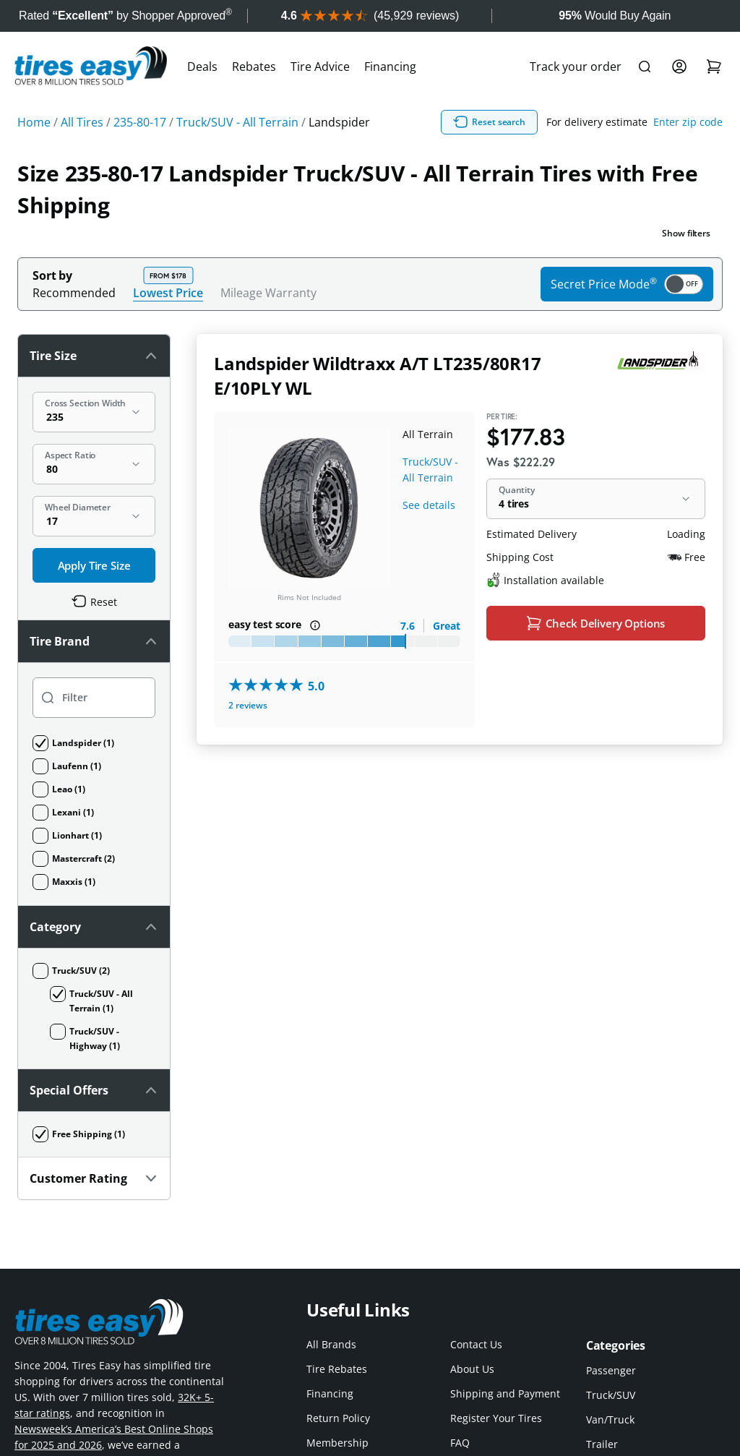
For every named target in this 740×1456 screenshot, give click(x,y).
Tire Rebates (336, 1369)
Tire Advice (320, 66)
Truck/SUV (610, 1395)
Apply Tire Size (94, 565)
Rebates (254, 66)
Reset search (489, 122)
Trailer (602, 1444)
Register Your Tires (496, 1418)
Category (94, 927)
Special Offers (94, 1090)
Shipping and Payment (505, 1393)
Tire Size (94, 356)
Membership (337, 1442)
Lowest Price (168, 292)
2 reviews (247, 705)
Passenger (611, 1370)
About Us (472, 1369)
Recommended (74, 293)
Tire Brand (94, 641)
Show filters (686, 233)
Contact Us (476, 1344)
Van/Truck (610, 1419)
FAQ (460, 1442)
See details (429, 505)
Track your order (575, 66)
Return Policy (338, 1418)
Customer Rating (94, 1178)
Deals (202, 66)
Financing (390, 66)
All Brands (331, 1344)
